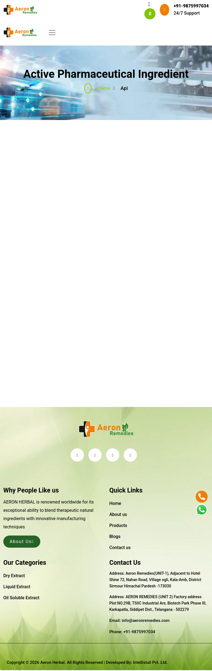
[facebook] (95, 455)
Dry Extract (14, 576)
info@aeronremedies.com (145, 621)
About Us (22, 542)
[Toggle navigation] (148, 4)
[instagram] (130, 455)
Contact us (120, 548)
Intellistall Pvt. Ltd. (150, 663)
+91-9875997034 (191, 6)
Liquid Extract (16, 587)
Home (97, 89)
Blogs (115, 537)
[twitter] (77, 455)
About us (118, 515)
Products (118, 526)
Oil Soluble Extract (21, 598)
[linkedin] (112, 455)
